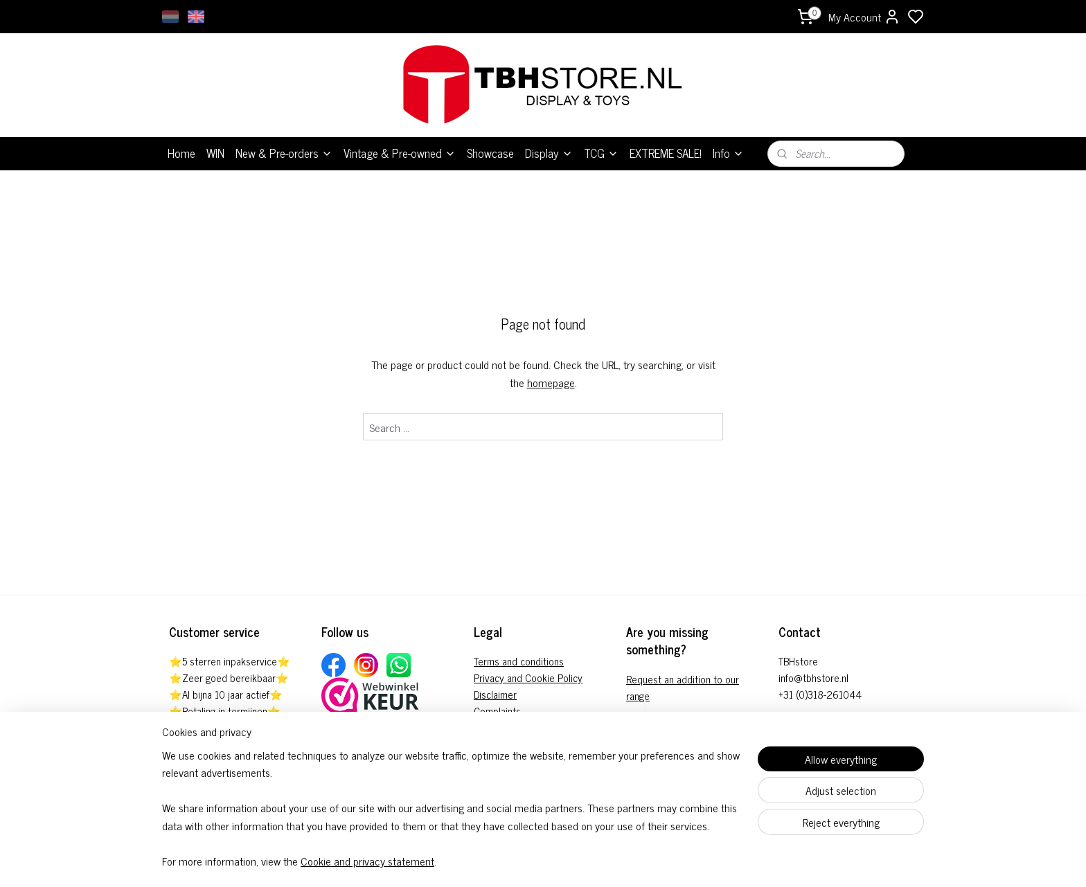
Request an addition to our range (682, 687)
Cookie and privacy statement (367, 861)
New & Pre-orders (283, 153)
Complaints (497, 710)
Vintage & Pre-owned (400, 153)
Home (181, 153)
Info (728, 153)
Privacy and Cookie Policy (528, 677)
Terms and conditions (519, 661)
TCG (601, 153)
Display (549, 153)
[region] (451, 816)
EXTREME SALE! (666, 153)
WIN (215, 153)
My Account (864, 17)
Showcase (490, 153)
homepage (551, 382)
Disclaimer (495, 694)
